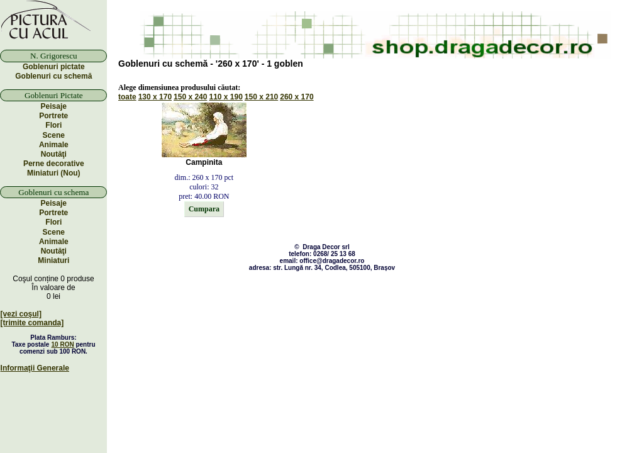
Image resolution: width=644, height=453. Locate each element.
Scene (54, 135)
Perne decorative (53, 163)
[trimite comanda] (32, 322)
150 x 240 (190, 96)
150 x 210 (261, 96)
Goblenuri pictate (54, 66)
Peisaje (54, 106)
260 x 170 (296, 96)
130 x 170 (155, 96)
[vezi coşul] (21, 314)
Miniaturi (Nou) (53, 173)
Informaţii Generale (35, 368)
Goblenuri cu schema (53, 192)
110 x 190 (225, 96)
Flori (53, 125)
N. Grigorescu (53, 55)
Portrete (53, 115)
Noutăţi (54, 154)
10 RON (63, 344)
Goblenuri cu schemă (53, 76)
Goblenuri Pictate (54, 95)
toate (127, 96)
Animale (54, 144)
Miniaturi (53, 260)
